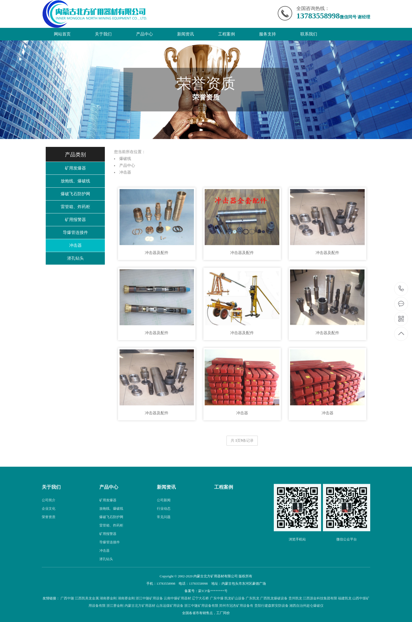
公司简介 (48, 513)
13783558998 (401, 288)
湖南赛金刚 (108, 598)
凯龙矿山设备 (234, 598)
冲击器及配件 (156, 265)
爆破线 (125, 171)
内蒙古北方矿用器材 (140, 606)
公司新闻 (164, 513)
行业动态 (164, 521)
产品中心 (144, 34)
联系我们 (308, 34)
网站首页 (62, 34)
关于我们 (103, 34)
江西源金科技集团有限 (320, 598)
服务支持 (267, 34)
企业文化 (48, 521)
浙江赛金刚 (114, 606)
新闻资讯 (185, 34)
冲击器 (75, 245)
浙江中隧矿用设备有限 (201, 606)
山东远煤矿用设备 (169, 606)
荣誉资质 (48, 530)
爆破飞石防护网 (75, 194)
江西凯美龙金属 (87, 598)
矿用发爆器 (75, 168)
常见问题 (164, 530)
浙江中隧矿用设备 (149, 598)
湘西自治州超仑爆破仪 (306, 606)
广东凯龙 (252, 598)
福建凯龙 (345, 598)
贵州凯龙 (295, 598)
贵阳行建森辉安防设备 (271, 606)
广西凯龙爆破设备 (273, 598)
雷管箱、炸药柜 (75, 206)
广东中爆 (217, 598)
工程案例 (226, 34)
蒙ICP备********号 (212, 591)
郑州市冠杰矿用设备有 (236, 606)
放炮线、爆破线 (75, 181)
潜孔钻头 (75, 258)
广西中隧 (67, 598)
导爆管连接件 (75, 232)
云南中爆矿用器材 (177, 598)
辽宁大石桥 (200, 598)
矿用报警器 (75, 219)
